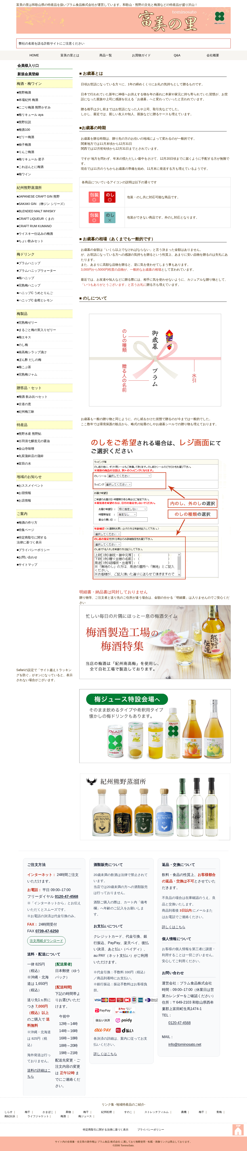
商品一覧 (105, 55)
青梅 (219, 1112)
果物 (68, 1112)
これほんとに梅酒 (31, 167)
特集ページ (26, 530)
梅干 (27, 1112)
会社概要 (213, 55)
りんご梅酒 (26, 152)
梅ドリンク (26, 254)
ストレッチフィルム (156, 1112)
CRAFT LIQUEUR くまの (36, 218)
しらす (8, 1112)
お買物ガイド (141, 55)
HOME (34, 55)
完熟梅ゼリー (28, 322)
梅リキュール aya (31, 114)
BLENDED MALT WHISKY (37, 211)
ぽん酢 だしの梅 (30, 359)
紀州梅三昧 (26, 411)
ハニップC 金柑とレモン (36, 300)
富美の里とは (70, 55)
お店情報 (25, 500)
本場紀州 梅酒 (28, 100)
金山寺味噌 (26, 448)
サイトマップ (28, 564)
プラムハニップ (29, 263)
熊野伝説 (25, 122)
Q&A (177, 55)
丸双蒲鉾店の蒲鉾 (31, 456)
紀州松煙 (106, 1112)
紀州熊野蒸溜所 (29, 188)
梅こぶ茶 (25, 367)
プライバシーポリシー (34, 550)
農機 (183, 1112)
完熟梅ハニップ (29, 285)
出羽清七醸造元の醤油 (34, 441)
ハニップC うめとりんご (36, 293)
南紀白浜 (9, 1116)
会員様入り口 (28, 65)
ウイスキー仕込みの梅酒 (36, 233)
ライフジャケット (38, 1116)
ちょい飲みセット (31, 241)
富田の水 (25, 463)
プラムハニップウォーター (37, 270)
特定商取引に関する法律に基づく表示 (32, 540)
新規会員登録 (28, 74)
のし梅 (23, 345)
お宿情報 (25, 493)
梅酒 (63, 1116)
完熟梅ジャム (28, 374)
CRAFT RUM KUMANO (35, 226)
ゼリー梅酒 (26, 137)
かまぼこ (48, 1112)
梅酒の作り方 (28, 522)
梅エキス (25, 337)
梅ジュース (85, 1116)
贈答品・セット (29, 388)
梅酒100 (24, 129)
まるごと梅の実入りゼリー (37, 330)
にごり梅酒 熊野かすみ (35, 107)
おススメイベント (31, 485)
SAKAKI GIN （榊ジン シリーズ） (42, 204)
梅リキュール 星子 (31, 159)
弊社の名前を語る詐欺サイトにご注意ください (51, 43)
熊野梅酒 (25, 92)
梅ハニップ (26, 278)
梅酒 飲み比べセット (33, 396)
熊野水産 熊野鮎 (30, 433)
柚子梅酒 (25, 144)
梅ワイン (25, 174)
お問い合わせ (28, 557)
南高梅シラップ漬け (33, 352)
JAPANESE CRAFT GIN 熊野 (39, 196)
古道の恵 (25, 404)
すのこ (128, 1112)
